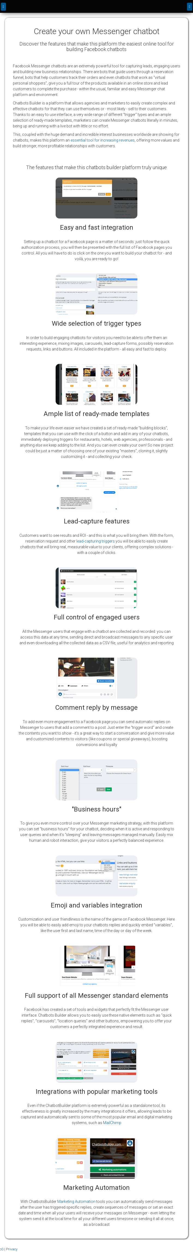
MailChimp (112, 1123)
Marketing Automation (76, 1201)
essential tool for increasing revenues (103, 140)
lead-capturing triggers (95, 541)
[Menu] (189, 7)
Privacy (11, 1249)
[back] (3, 7)
